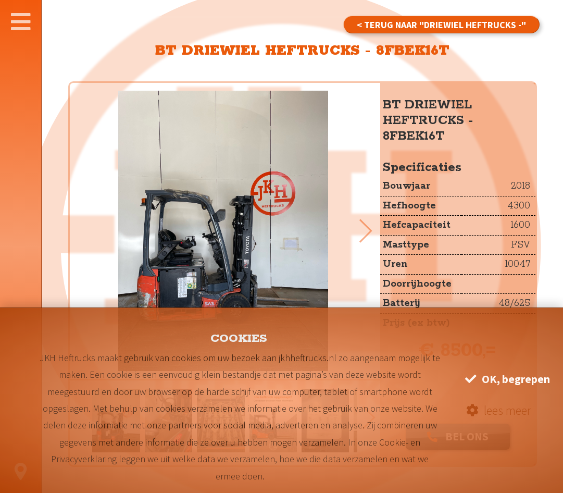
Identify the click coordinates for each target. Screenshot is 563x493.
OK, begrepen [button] (507, 379)
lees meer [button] (498, 410)
